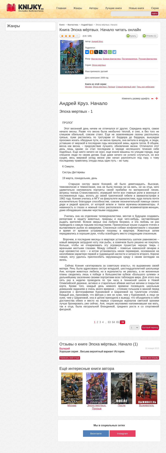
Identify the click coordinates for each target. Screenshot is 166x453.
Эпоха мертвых (99, 65)
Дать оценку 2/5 (66, 36)
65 (117, 322)
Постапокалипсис (130, 59)
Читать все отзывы (149, 358)
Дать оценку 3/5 (69, 36)
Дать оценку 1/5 (62, 36)
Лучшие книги (113, 8)
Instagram (122, 433)
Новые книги (136, 8)
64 (113, 322)
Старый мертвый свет (126, 87)
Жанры (77, 8)
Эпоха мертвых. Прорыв (104, 87)
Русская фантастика (148, 59)
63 (109, 322)
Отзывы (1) (151, 36)
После (121, 405)
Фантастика (73, 25)
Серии (155, 8)
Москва (88, 87)
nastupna (122, 322)
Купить (133, 36)
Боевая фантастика (112, 59)
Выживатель (146, 405)
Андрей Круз (87, 25)
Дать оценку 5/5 (77, 36)
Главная (61, 8)
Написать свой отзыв (69, 358)
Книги (61, 25)
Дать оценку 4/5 (73, 36)
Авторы (93, 8)
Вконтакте (96, 433)
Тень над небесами (145, 87)
